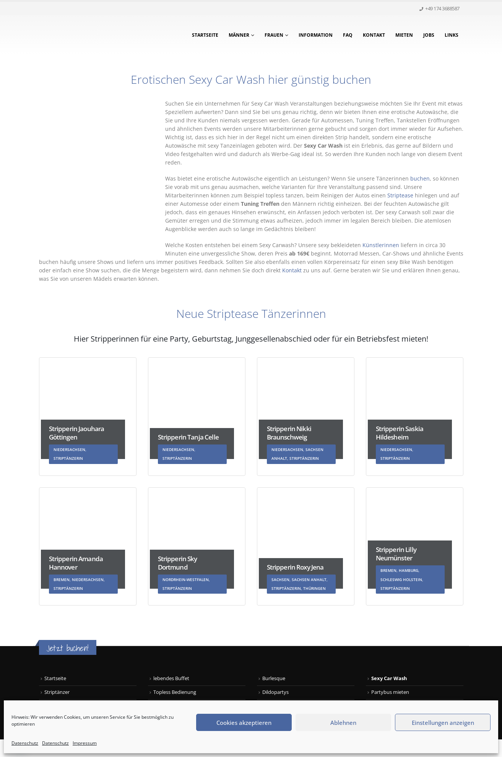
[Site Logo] (87, 35)
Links (451, 35)
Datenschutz (24, 743)
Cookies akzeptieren (243, 722)
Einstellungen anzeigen (443, 722)
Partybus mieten (390, 692)
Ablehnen (343, 722)
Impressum (85, 743)
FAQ (348, 35)
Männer (239, 35)
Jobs (428, 35)
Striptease (400, 195)
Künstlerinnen (380, 245)
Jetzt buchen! (68, 648)
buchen (420, 178)
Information (316, 35)
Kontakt (374, 35)
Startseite (205, 35)
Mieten (404, 35)
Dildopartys (275, 692)
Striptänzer (57, 692)
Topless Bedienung (174, 692)
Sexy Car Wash (389, 678)
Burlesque (273, 678)
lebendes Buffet (171, 678)
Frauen (274, 35)
